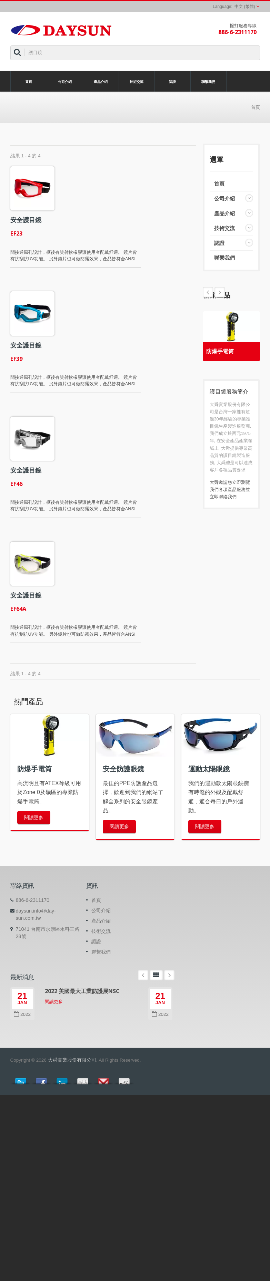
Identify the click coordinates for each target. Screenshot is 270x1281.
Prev (219, 292)
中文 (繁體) (244, 6)
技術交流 (136, 81)
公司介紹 (65, 81)
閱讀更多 (33, 817)
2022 (22, 1014)
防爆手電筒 (220, 351)
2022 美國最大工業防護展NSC (82, 991)
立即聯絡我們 (223, 496)
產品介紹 (101, 81)
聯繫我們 (208, 81)
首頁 (29, 81)
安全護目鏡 (25, 220)
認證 (172, 81)
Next (208, 292)
